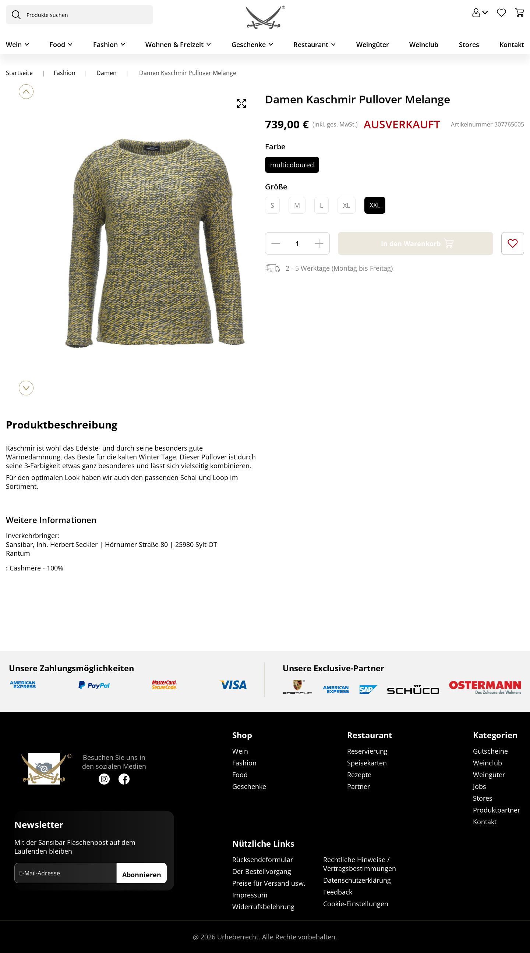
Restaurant (310, 44)
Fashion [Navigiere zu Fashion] (64, 73)
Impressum (250, 894)
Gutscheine (490, 751)
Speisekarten (367, 762)
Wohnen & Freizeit (174, 44)
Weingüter (372, 44)
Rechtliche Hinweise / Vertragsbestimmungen (359, 864)
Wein (14, 44)
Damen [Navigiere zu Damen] (106, 73)
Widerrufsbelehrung (263, 906)
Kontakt (511, 44)
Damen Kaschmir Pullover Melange (187, 73)
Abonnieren (141, 874)
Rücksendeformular (262, 859)
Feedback (337, 892)
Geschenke (249, 44)
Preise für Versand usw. (268, 883)
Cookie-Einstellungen (355, 903)
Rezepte (359, 774)
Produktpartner (496, 810)
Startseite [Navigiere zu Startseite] (19, 73)
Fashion (105, 44)
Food (57, 44)
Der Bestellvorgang (261, 871)
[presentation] (14, 14)
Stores (469, 44)
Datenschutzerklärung (357, 880)
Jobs (479, 786)
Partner (358, 786)
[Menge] (297, 243)
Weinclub (423, 44)
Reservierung (367, 751)
